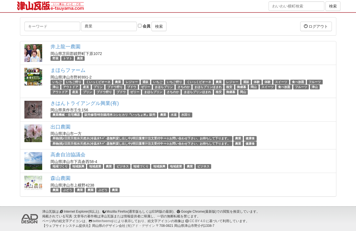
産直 (86, 87)
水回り (185, 115)
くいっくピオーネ (98, 82)
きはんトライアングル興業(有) (85, 103)
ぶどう (67, 190)
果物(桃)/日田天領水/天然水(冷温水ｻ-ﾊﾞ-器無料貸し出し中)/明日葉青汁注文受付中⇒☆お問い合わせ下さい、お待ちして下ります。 (141, 138)
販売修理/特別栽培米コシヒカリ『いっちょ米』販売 (119, 115)
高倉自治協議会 (68, 154)
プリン (98, 87)
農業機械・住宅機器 (66, 115)
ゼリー (145, 87)
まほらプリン (164, 87)
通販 (145, 82)
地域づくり (60, 166)
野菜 (55, 58)
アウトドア (70, 87)
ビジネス (123, 166)
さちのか (184, 87)
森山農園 (60, 178)
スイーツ (281, 82)
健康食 (250, 138)
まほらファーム (68, 70)
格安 (229, 87)
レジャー (132, 82)
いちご (57, 82)
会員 (144, 26)
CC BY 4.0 (197, 221)
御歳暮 (241, 87)
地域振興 (78, 166)
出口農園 (60, 127)
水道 (174, 115)
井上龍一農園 (65, 46)
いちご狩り (73, 82)
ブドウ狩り (115, 87)
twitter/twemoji (103, 221)
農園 (55, 190)
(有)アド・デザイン (140, 226)
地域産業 (95, 166)
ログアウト (316, 26)
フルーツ (315, 82)
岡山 (254, 87)
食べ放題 (298, 82)
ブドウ (131, 87)
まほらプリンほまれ (208, 87)
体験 (257, 82)
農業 (80, 58)
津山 (55, 87)
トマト (67, 58)
